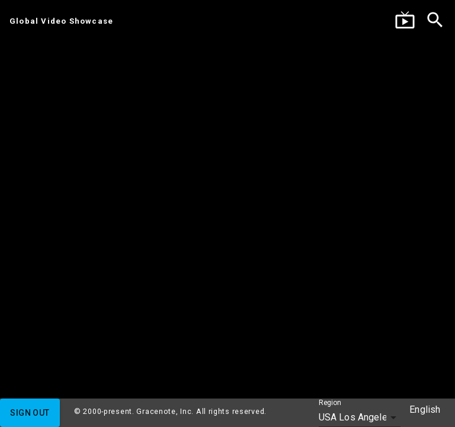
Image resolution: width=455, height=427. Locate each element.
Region (330, 403)
